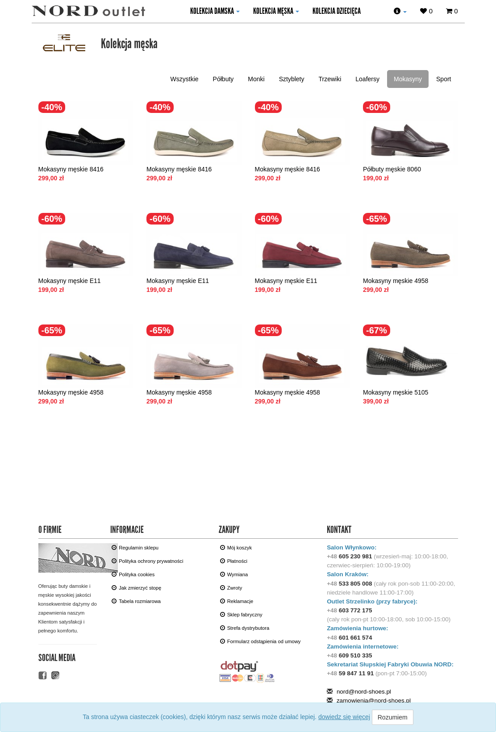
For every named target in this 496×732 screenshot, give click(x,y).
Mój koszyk (236, 547)
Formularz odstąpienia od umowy (260, 641)
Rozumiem (393, 717)
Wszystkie (185, 79)
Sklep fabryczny (241, 614)
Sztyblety (291, 79)
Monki (256, 79)
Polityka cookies (133, 574)
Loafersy (367, 79)
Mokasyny (408, 79)
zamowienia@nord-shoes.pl (374, 700)
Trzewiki (329, 79)
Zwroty (231, 588)
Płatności (233, 561)
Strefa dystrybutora (245, 628)
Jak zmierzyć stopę (136, 588)
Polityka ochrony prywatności (147, 561)
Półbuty (223, 79)
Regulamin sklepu (135, 547)
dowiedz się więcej (344, 716)
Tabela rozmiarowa (136, 601)
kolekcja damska (215, 11)
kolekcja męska (276, 11)
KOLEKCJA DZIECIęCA (337, 11)
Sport (443, 79)
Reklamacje (236, 601)
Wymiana (234, 574)
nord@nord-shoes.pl (364, 691)
